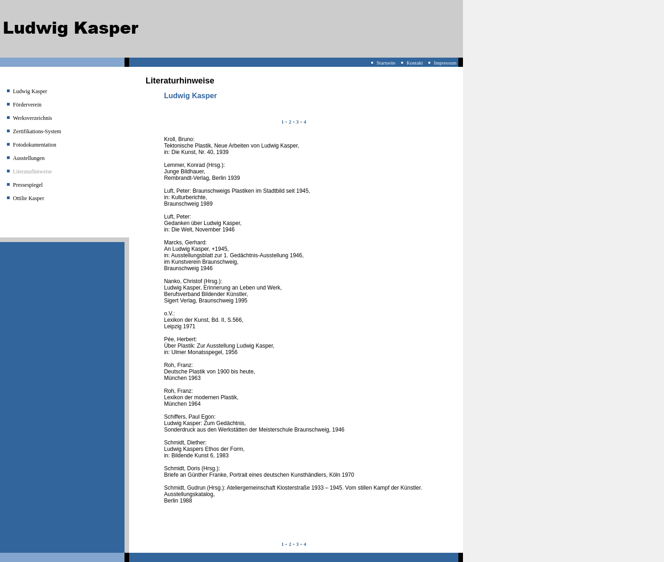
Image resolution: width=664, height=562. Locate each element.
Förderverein (27, 104)
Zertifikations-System (37, 131)
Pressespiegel (28, 185)
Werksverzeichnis (32, 118)
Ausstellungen (29, 158)
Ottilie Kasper (28, 198)
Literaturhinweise (32, 171)
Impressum (445, 62)
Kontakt (415, 62)
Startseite (386, 62)
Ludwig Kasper (30, 91)
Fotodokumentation (34, 145)
